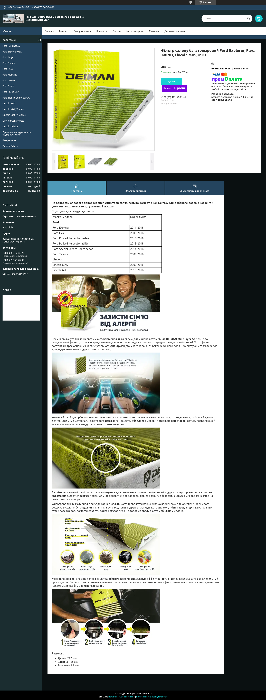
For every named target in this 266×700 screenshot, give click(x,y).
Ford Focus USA (11, 92)
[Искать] (248, 18)
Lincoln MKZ (9, 103)
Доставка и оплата (174, 31)
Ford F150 (8, 69)
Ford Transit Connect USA (16, 97)
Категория (9, 39)
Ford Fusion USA (11, 46)
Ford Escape (9, 63)
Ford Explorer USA (12, 51)
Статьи (116, 31)
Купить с (174, 88)
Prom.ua (148, 694)
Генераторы (9, 140)
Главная (49, 31)
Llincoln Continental (13, 120)
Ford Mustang (10, 74)
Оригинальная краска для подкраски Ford (17, 133)
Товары (63, 31)
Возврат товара (82, 31)
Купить (172, 81)
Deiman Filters (10, 146)
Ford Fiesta (8, 86)
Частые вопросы (135, 31)
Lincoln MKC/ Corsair (13, 109)
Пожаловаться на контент (121, 697)
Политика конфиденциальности (152, 697)
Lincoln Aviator (10, 126)
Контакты (102, 31)
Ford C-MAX (9, 80)
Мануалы (154, 31)
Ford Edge (8, 57)
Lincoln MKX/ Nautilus (14, 115)
